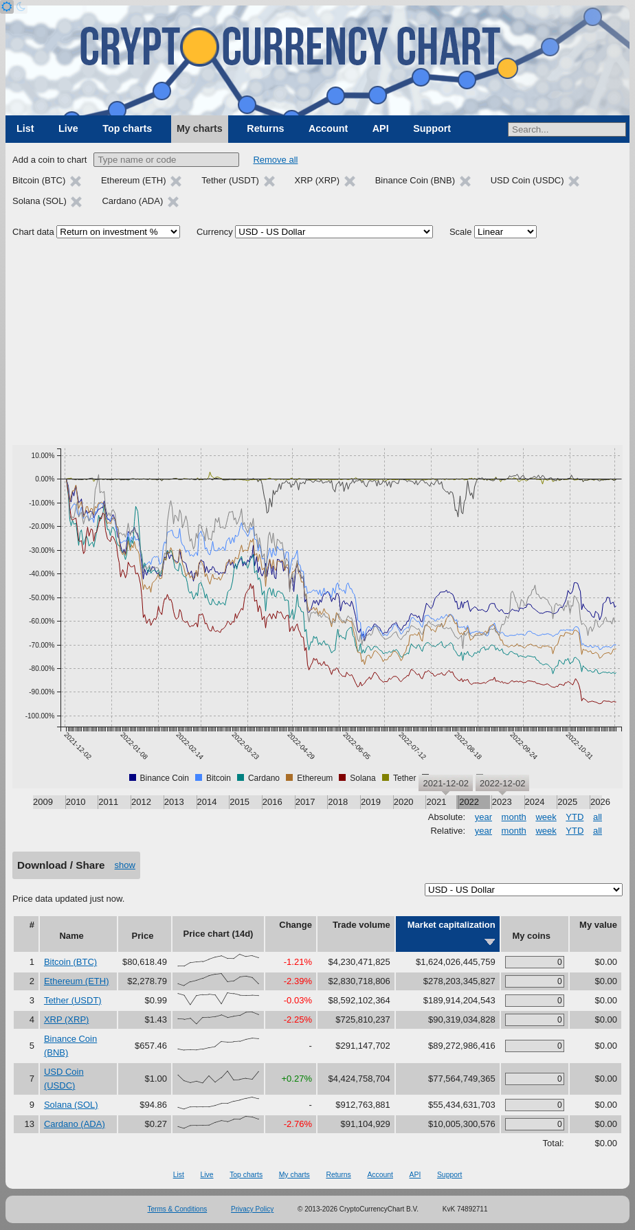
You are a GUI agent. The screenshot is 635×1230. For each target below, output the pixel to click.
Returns (265, 128)
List (25, 128)
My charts (200, 128)
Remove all (275, 160)
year (483, 817)
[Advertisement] (317, 342)
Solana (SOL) (71, 1105)
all (597, 817)
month (514, 817)
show (125, 865)
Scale (460, 232)
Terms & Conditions (178, 1209)
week (545, 817)
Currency (215, 232)
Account (328, 128)
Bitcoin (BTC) (70, 962)
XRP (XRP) (66, 1019)
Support (432, 128)
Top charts (127, 128)
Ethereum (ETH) (76, 981)
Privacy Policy (252, 1209)
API (380, 128)
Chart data (33, 232)
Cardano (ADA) (74, 1124)
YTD (574, 817)
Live (68, 128)
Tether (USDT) (73, 1000)
